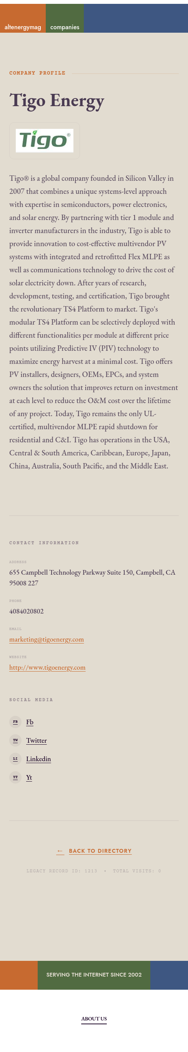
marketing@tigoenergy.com (46, 639)
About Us (94, 1018)
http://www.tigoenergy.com (47, 667)
